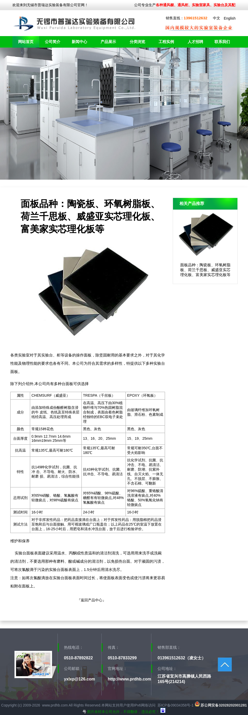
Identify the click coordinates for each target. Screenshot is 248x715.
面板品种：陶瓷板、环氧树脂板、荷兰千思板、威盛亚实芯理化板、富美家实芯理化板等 (205, 270)
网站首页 (26, 41)
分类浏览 (137, 41)
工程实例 (166, 41)
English (230, 18)
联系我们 (222, 41)
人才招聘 (195, 41)
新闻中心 (79, 41)
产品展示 (108, 41)
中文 (216, 18)
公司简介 (52, 41)
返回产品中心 (91, 600)
